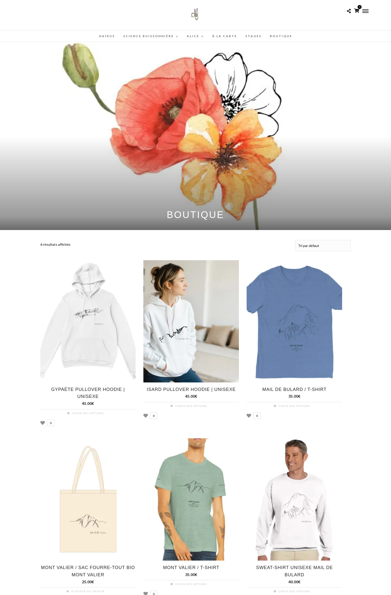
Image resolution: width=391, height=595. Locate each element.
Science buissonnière (148, 36)
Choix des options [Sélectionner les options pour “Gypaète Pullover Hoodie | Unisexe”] (88, 412)
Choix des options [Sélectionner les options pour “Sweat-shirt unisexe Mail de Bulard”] (294, 591)
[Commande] (323, 245)
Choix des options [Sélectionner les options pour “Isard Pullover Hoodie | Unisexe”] (191, 405)
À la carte (224, 36)
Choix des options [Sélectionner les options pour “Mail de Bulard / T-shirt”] (294, 405)
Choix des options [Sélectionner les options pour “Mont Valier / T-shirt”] (191, 583)
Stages (253, 36)
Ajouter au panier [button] (88, 591)
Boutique (281, 36)
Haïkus (107, 36)
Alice (193, 36)
